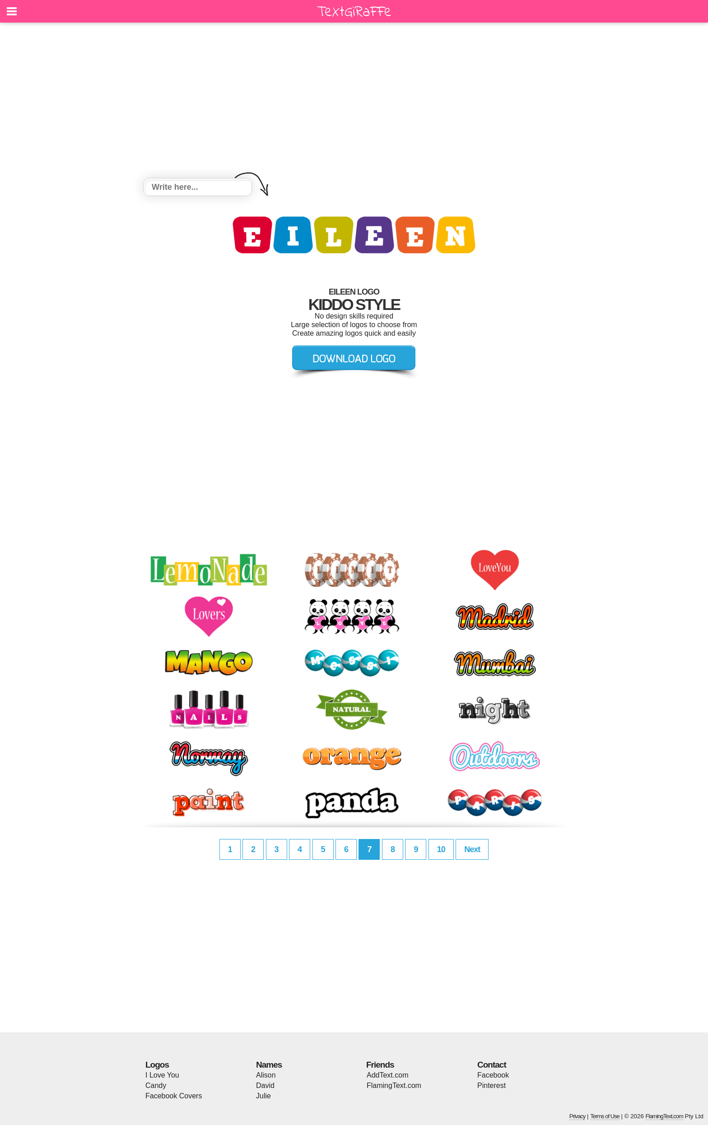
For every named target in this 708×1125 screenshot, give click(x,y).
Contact (491, 1064)
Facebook (493, 1075)
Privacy (577, 1116)
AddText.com (387, 1075)
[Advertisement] (354, 101)
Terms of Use (605, 1116)
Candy (155, 1085)
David (265, 1085)
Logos (157, 1064)
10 (441, 849)
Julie (263, 1096)
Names (269, 1064)
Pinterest (491, 1085)
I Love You (162, 1075)
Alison (266, 1075)
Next (472, 849)
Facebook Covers (173, 1096)
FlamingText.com (394, 1085)
